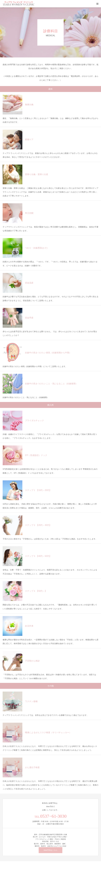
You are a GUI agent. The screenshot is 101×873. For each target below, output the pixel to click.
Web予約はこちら (50, 850)
